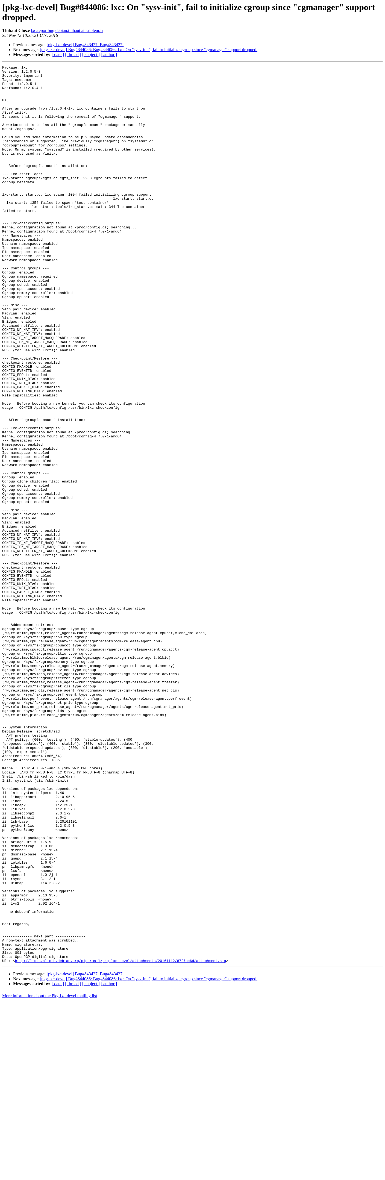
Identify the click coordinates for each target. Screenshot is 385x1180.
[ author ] (109, 54)
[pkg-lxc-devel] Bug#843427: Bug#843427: (85, 44)
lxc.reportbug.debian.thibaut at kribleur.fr (67, 30)
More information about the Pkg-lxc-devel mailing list (49, 1175)
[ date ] (58, 54)
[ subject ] (91, 54)
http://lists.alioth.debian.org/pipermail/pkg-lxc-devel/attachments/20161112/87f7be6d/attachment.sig (120, 1140)
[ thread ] (73, 54)
